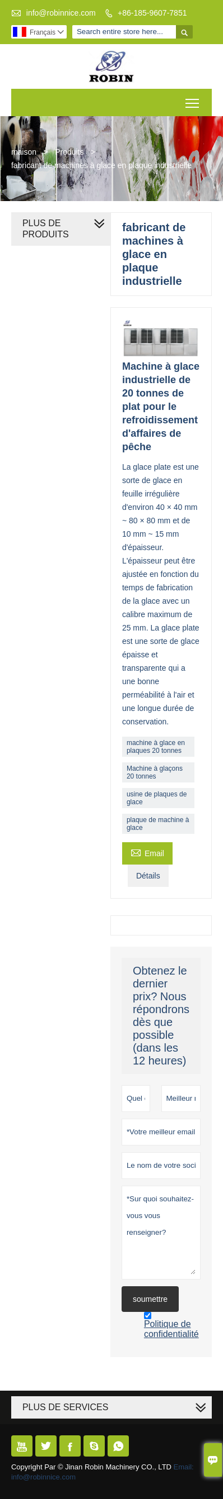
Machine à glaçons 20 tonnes (155, 772)
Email (147, 852)
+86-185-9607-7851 (152, 12)
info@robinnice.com (61, 12)
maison (23, 151)
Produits (69, 151)
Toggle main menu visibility (193, 99)
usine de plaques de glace (157, 798)
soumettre (150, 1299)
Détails (148, 875)
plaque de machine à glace (158, 824)
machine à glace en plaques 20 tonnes (156, 747)
